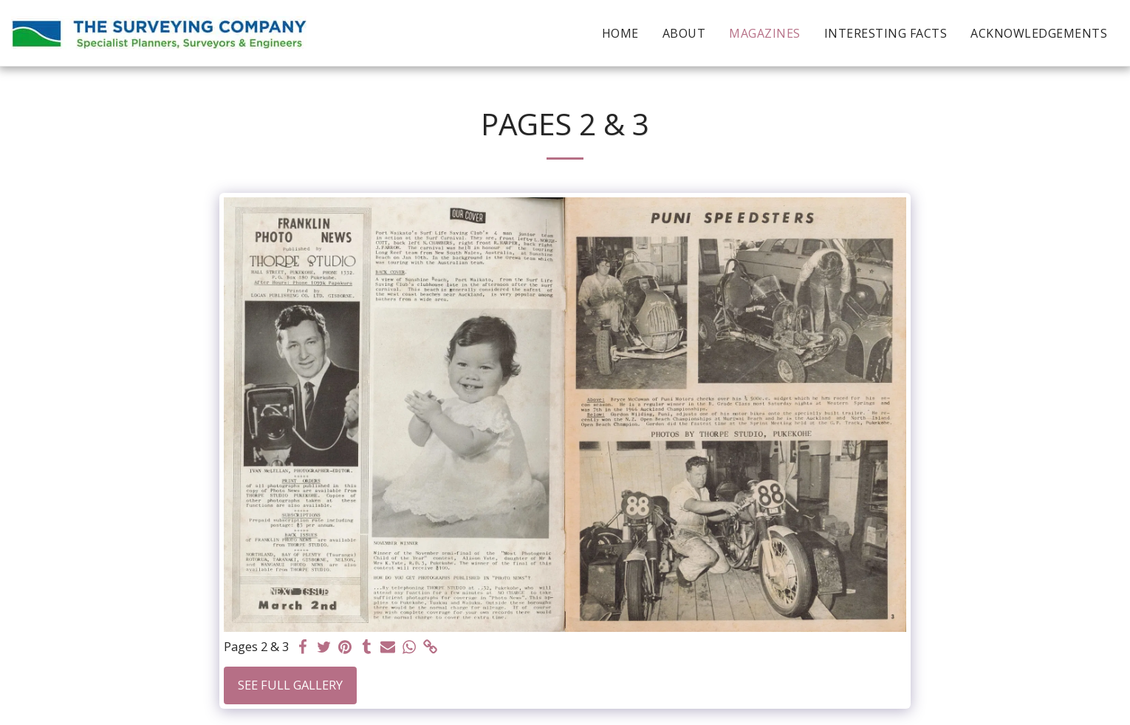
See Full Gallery (290, 684)
